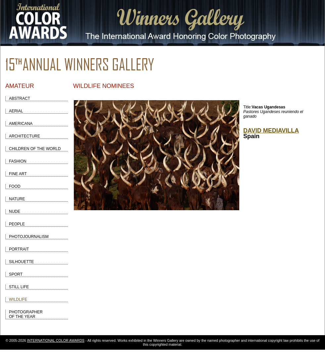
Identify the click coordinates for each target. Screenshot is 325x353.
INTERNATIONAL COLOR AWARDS (55, 340)
